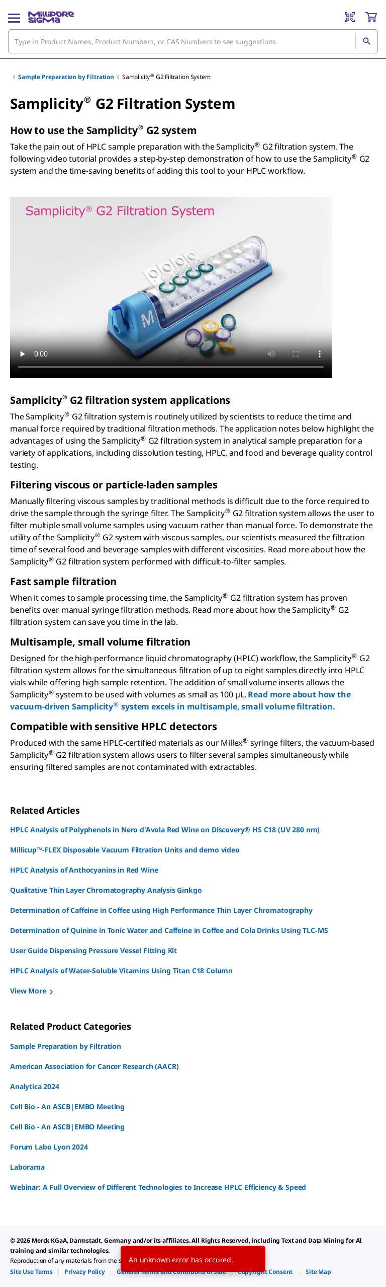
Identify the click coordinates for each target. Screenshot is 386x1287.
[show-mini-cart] (371, 17)
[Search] (366, 41)
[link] (31, 1271)
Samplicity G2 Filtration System (166, 77)
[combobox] (193, 41)
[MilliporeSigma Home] (51, 17)
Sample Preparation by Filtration (66, 77)
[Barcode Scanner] (350, 17)
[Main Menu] (14, 17)
